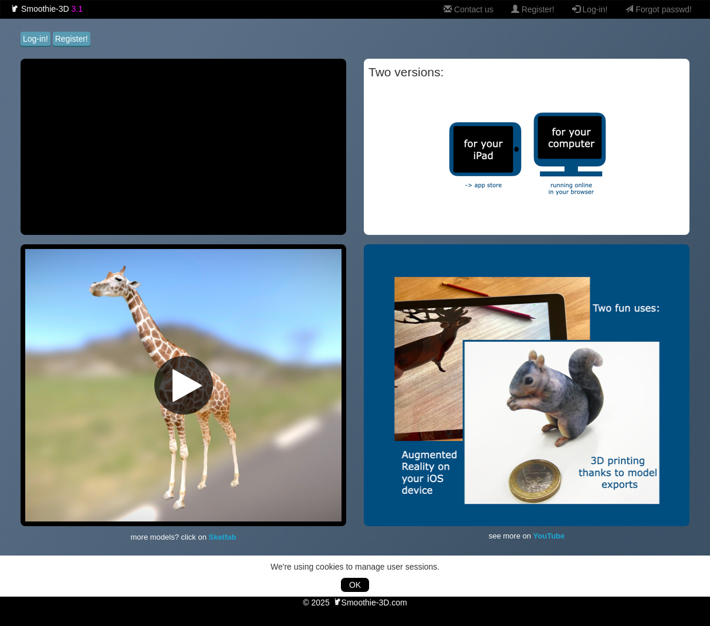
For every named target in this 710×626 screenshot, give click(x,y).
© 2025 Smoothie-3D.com (355, 602)
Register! (533, 9)
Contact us (468, 9)
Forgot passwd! (658, 9)
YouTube (549, 535)
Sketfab (222, 537)
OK (355, 585)
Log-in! (590, 9)
